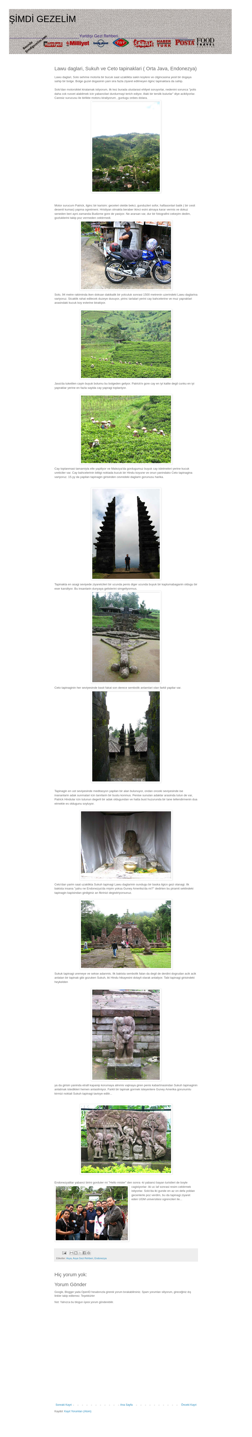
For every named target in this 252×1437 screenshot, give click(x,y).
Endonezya (100, 1258)
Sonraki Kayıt (64, 1404)
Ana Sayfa (126, 1404)
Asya (69, 1258)
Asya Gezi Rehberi (83, 1258)
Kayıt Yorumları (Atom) (77, 1411)
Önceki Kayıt (188, 1404)
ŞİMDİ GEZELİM (42, 19)
